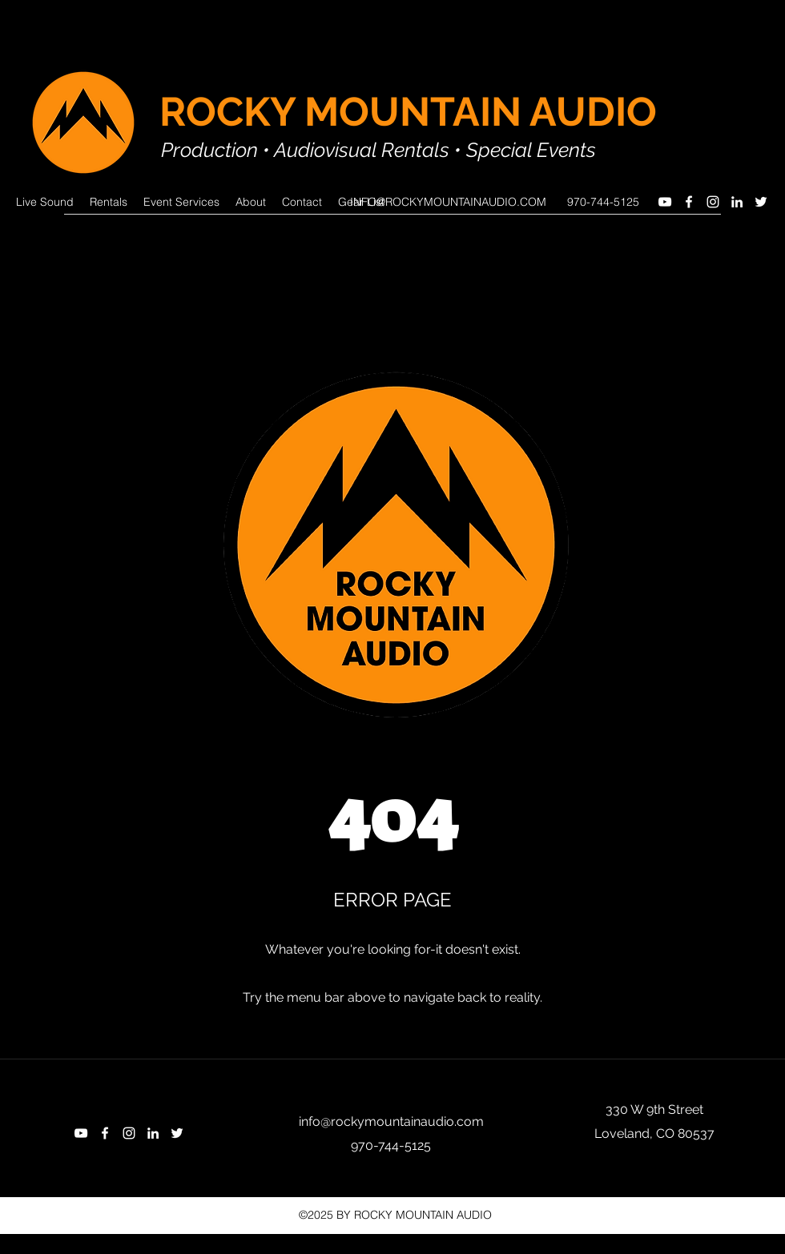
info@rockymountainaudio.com (391, 1121)
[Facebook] (689, 202)
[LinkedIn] (737, 202)
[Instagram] (713, 202)
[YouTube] (665, 202)
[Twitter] (761, 202)
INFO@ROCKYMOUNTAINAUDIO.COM (448, 202)
